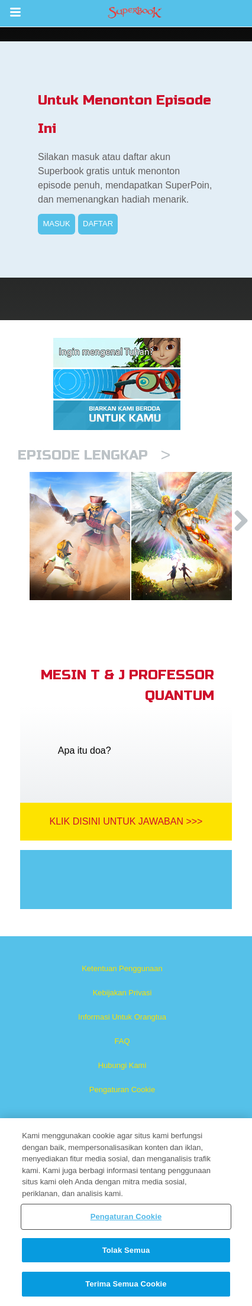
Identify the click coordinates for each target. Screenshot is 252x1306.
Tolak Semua (126, 1250)
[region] (126, 1212)
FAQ (122, 1041)
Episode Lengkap (94, 455)
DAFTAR (98, 223)
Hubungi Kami (122, 1065)
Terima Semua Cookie (125, 1283)
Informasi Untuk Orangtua (122, 1016)
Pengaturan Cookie (122, 1089)
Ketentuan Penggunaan (122, 968)
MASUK (56, 223)
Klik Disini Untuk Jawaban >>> (126, 821)
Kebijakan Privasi (122, 992)
